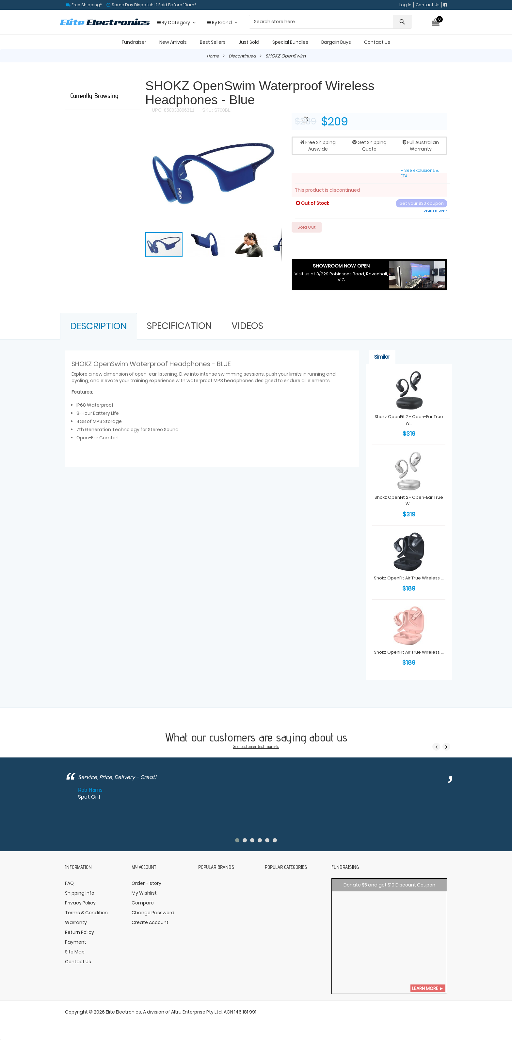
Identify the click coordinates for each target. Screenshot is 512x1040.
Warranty (76, 923)
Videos (247, 326)
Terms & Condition (86, 913)
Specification (179, 326)
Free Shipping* (86, 5)
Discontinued (243, 56)
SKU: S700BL (215, 110)
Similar (382, 358)
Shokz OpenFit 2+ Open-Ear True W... (409, 420)
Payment (75, 942)
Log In (405, 5)
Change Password (153, 913)
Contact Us (428, 5)
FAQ (69, 884)
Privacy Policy (80, 903)
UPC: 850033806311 (173, 110)
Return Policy (79, 933)
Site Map (75, 952)
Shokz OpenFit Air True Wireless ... (409, 581)
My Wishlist (144, 893)
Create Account (150, 923)
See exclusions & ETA (420, 173)
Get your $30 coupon (421, 203)
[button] (276, 132)
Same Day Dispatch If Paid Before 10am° (153, 5)
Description (98, 327)
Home (211, 56)
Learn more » (435, 210)
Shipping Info (79, 893)
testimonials (269, 747)
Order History (146, 884)
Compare (143, 903)
